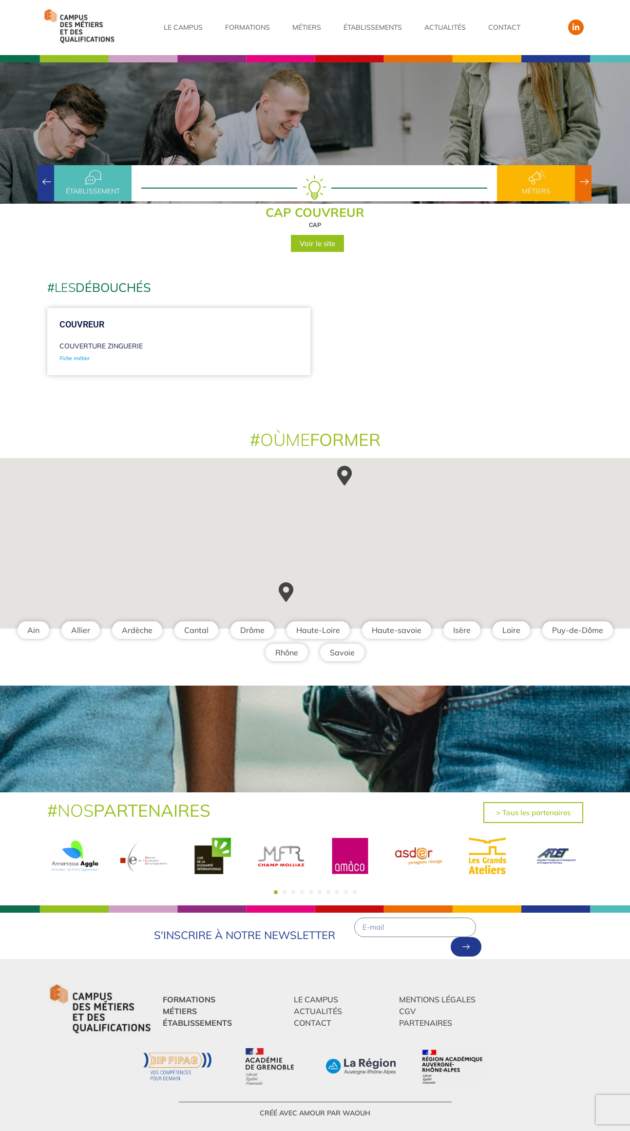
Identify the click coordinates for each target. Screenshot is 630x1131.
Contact (504, 27)
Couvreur (81, 324)
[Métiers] (536, 177)
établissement (93, 191)
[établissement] (92, 177)
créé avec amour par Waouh (315, 1113)
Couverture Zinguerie (101, 346)
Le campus (183, 27)
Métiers (306, 27)
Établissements (373, 27)
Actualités (445, 27)
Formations (247, 27)
